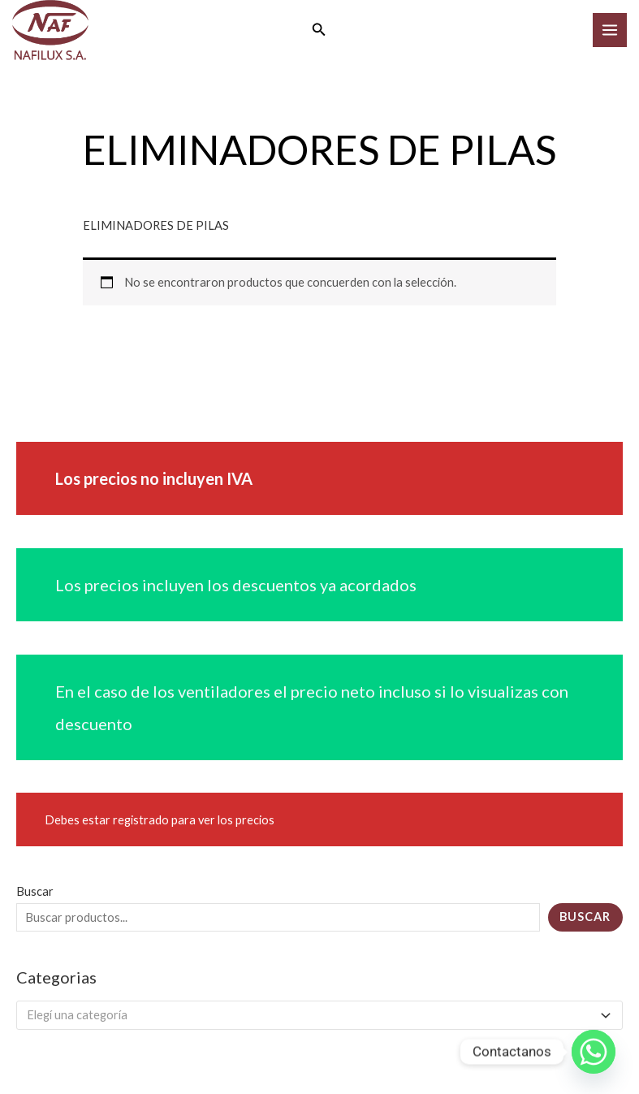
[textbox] (312, 1019)
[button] (319, 32)
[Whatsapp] (593, 1052)
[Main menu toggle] (610, 32)
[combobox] (319, 1019)
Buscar (35, 895)
